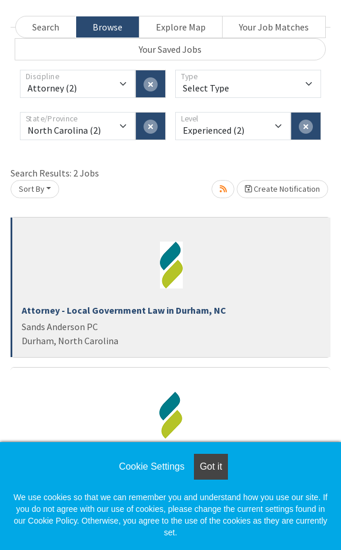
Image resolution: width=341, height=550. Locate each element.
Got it (211, 466)
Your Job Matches (274, 27)
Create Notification (282, 189)
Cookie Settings (152, 466)
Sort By (32, 189)
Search (45, 27)
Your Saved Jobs (170, 49)
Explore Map (181, 27)
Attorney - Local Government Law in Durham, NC (124, 310)
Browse (107, 27)
